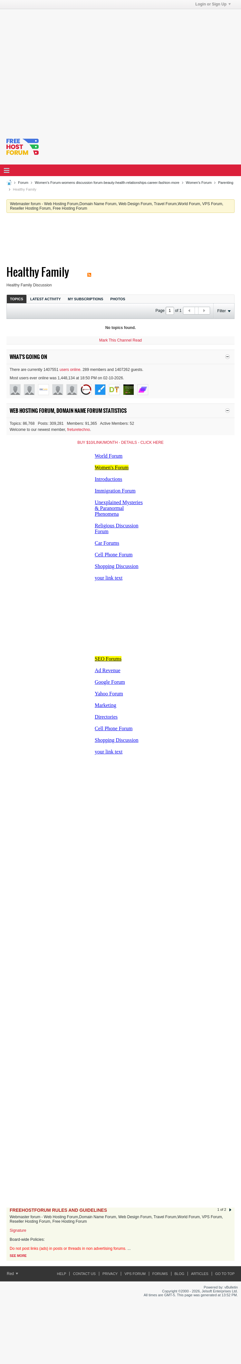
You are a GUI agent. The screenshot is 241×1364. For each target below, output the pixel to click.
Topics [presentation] (16, 299)
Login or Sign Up (213, 4)
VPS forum (134, 1274)
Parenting (225, 182)
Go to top (225, 1274)
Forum (23, 182)
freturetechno (78, 429)
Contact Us (84, 1274)
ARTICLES (199, 1274)
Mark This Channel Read (120, 340)
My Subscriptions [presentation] (85, 299)
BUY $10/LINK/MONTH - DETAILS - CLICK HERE (120, 442)
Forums (160, 1274)
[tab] (16, 298)
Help (61, 1274)
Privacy (110, 1274)
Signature (18, 1230)
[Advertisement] (60, 69)
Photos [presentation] (117, 299)
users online (70, 369)
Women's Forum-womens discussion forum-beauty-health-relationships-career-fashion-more (107, 182)
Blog (180, 1274)
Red (12, 1273)
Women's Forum (199, 182)
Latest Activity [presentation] (45, 299)
